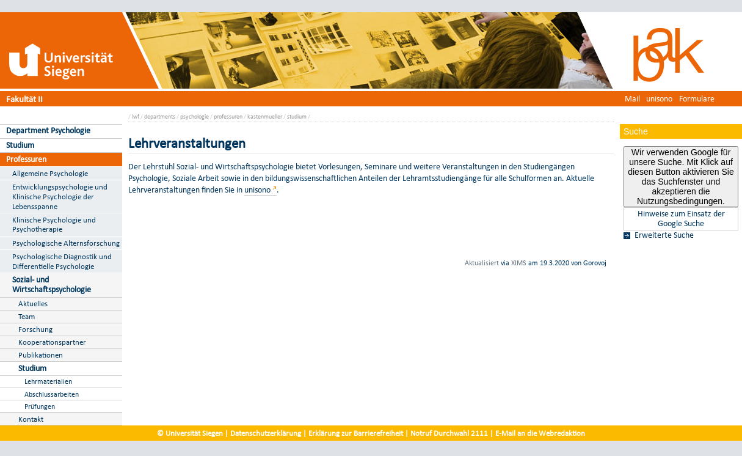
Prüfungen (39, 406)
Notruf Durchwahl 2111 (449, 433)
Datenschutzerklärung (265, 433)
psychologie (194, 116)
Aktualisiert (482, 263)
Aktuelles (33, 303)
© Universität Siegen (190, 433)
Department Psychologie (48, 130)
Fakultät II (24, 99)
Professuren (26, 159)
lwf (135, 116)
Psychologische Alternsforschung (66, 243)
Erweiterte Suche (664, 235)
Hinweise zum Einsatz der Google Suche (681, 219)
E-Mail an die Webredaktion (540, 433)
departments (159, 116)
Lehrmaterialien (48, 381)
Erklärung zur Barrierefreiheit (355, 433)
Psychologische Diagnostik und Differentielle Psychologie (62, 261)
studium (297, 116)
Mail (632, 99)
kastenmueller (264, 116)
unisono (659, 99)
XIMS (518, 263)
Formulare (697, 99)
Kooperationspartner (52, 342)
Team (26, 316)
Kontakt (30, 419)
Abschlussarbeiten (51, 394)
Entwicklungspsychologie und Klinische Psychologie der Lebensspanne (59, 196)
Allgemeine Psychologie (50, 173)
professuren (228, 116)
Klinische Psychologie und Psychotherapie (54, 225)
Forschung (35, 329)
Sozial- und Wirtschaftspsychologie (51, 284)
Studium (20, 145)
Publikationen (40, 354)
